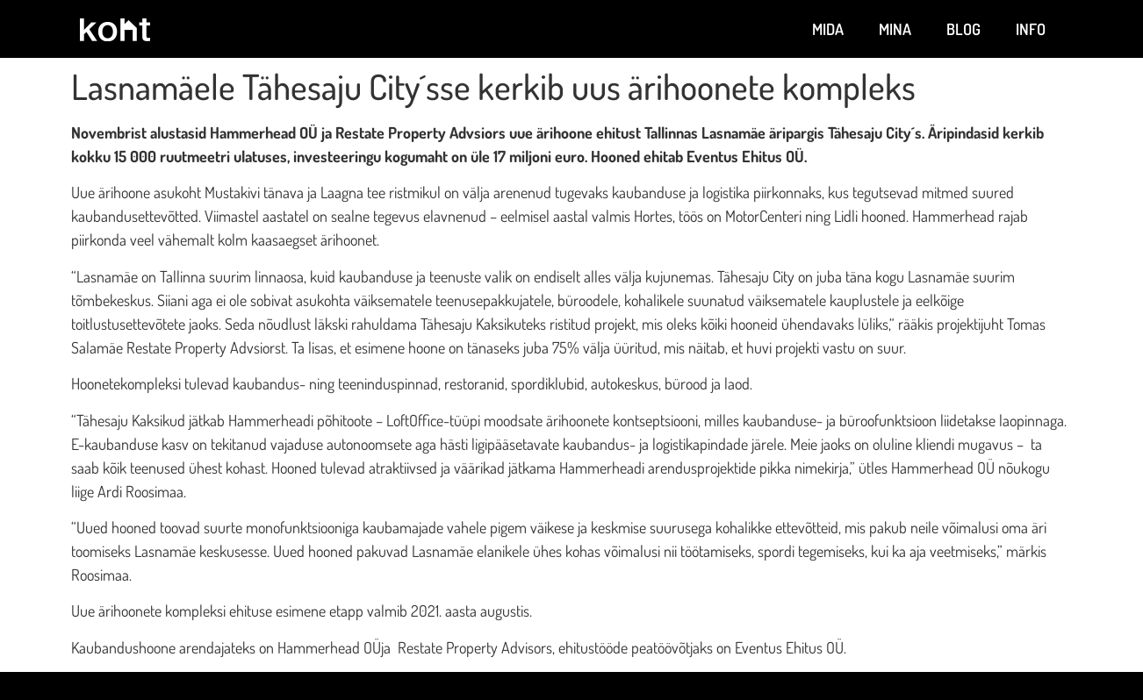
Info (1031, 29)
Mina (895, 29)
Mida (828, 29)
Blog (963, 29)
